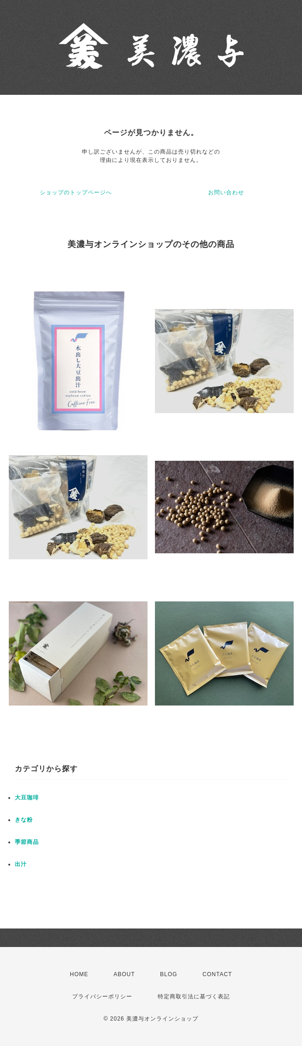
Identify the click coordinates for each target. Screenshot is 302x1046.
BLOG (168, 974)
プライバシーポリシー (102, 996)
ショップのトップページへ (76, 192)
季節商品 (27, 842)
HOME (79, 974)
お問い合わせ (226, 192)
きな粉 (24, 820)
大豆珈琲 (27, 797)
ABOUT (124, 974)
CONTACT (217, 974)
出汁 (21, 864)
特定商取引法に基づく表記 (194, 996)
